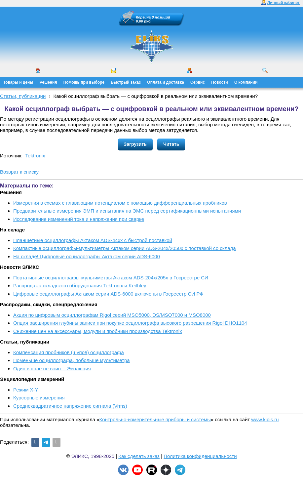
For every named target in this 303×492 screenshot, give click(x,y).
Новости (219, 82)
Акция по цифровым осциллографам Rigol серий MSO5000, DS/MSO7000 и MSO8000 (112, 315)
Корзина (143, 17)
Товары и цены (18, 82)
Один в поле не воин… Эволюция (52, 368)
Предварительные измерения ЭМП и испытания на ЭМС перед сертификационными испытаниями (127, 211)
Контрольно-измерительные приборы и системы (155, 419)
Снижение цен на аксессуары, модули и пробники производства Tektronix (97, 331)
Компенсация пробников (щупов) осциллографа (68, 352)
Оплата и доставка (165, 82)
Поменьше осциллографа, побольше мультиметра (71, 360)
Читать (171, 144)
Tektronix (35, 155)
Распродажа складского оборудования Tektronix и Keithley (79, 285)
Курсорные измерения (39, 397)
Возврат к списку (19, 172)
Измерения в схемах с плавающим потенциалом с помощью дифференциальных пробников (120, 203)
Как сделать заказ (139, 456)
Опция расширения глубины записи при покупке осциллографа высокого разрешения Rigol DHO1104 (130, 323)
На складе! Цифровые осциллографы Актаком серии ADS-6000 (86, 256)
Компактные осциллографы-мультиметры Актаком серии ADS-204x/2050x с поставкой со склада (124, 248)
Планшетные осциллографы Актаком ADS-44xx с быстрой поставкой (92, 240)
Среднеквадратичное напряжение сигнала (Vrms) (70, 406)
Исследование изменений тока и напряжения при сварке (78, 219)
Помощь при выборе (83, 82)
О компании (246, 82)
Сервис (197, 82)
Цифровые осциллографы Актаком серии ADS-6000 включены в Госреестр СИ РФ (108, 294)
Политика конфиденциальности (200, 456)
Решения (48, 82)
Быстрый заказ (126, 82)
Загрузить (135, 144)
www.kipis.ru (265, 419)
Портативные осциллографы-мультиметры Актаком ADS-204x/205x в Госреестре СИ (110, 277)
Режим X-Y (25, 389)
